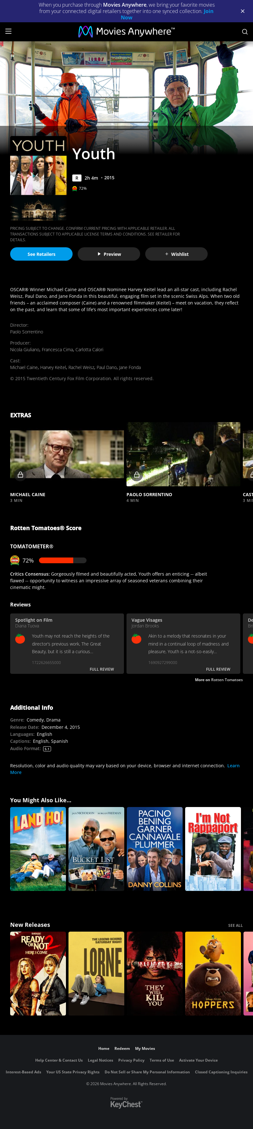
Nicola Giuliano (24, 349)
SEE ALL (235, 925)
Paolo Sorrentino (26, 332)
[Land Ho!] (38, 849)
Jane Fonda (130, 367)
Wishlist (177, 254)
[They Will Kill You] (155, 974)
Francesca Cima (57, 349)
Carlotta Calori (89, 349)
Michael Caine (24, 367)
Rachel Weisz (81, 367)
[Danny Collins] (155, 849)
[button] (67, 454)
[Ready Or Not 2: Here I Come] (38, 974)
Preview (109, 254)
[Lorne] (96, 974)
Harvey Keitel (53, 367)
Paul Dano (107, 367)
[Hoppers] (213, 974)
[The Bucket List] (96, 849)
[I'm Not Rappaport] (213, 849)
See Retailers (41, 254)
